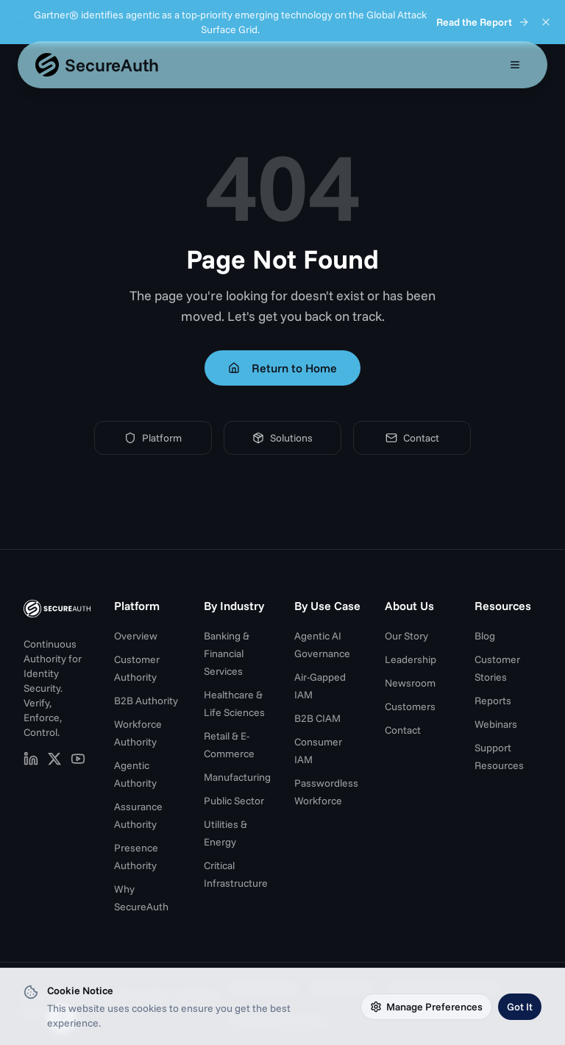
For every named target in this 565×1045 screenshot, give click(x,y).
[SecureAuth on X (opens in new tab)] (54, 758)
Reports (493, 700)
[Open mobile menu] (515, 64)
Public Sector (234, 800)
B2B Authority (146, 700)
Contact (412, 437)
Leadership (410, 659)
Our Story (406, 635)
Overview (135, 635)
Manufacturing (237, 777)
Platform (153, 437)
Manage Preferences (426, 1006)
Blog (485, 635)
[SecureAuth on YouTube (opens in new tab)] (78, 758)
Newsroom (410, 683)
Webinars (496, 724)
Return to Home (282, 368)
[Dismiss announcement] (546, 22)
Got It (520, 1006)
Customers (410, 706)
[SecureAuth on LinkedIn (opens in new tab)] (31, 758)
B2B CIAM (317, 718)
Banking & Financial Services (226, 653)
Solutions (282, 437)
